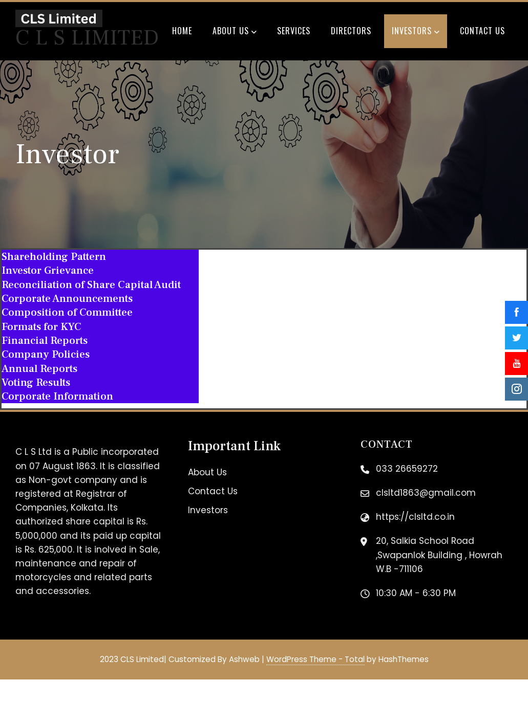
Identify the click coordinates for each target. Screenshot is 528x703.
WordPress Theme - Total (315, 659)
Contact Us (482, 31)
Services (293, 31)
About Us (235, 31)
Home (182, 31)
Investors (415, 31)
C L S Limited (87, 38)
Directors (351, 31)
